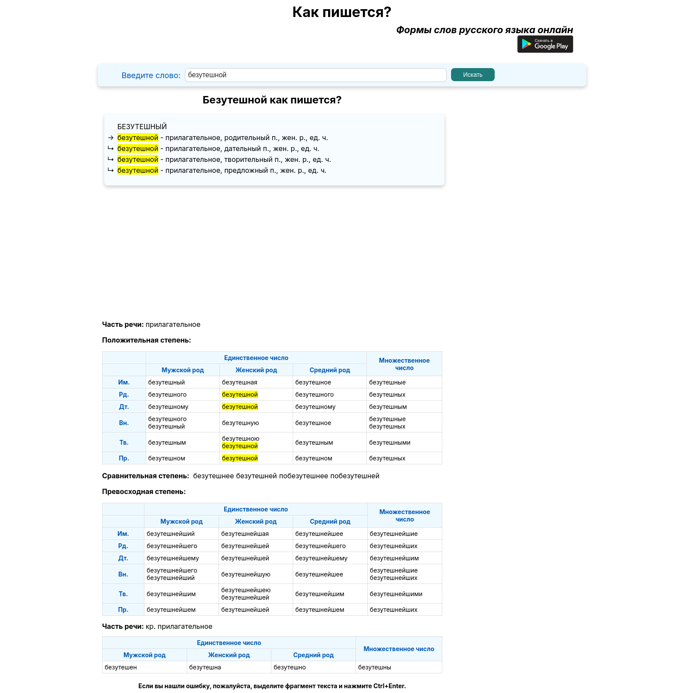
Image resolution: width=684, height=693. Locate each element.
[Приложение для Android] (545, 49)
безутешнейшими (396, 593)
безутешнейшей (245, 545)
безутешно (290, 667)
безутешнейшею (245, 590)
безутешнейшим (394, 558)
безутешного (167, 394)
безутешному (168, 406)
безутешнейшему (173, 558)
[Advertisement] (272, 253)
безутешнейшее (319, 533)
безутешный (142, 126)
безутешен (121, 667)
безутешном (166, 458)
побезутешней (355, 475)
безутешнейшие (394, 533)
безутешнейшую (245, 574)
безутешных (387, 394)
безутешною (241, 438)
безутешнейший (171, 533)
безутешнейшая (245, 533)
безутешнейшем (171, 609)
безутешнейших (393, 545)
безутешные (387, 382)
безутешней (256, 475)
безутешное (313, 382)
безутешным (388, 406)
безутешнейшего (172, 545)
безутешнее (213, 475)
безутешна (205, 667)
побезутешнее (303, 475)
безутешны (374, 667)
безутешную (240, 422)
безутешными (389, 442)
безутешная (239, 382)
